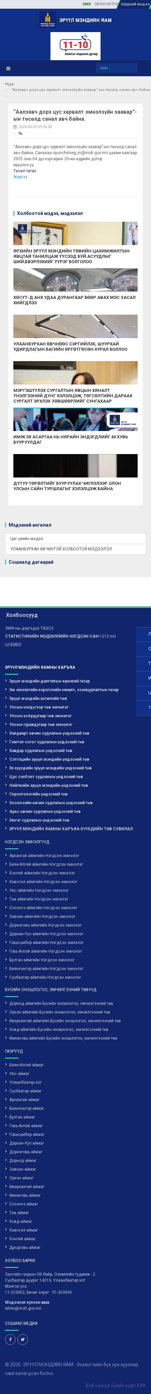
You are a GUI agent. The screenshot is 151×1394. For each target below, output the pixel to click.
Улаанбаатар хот (25, 1053)
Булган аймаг (22, 1088)
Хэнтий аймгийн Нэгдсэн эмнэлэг (42, 844)
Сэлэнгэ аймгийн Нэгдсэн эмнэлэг (43, 878)
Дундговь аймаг (24, 1218)
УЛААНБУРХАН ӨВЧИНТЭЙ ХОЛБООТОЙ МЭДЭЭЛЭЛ (61, 549)
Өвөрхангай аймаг (26, 1157)
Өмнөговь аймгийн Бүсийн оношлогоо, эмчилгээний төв (63, 1009)
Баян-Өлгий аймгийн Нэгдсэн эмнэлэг (46, 835)
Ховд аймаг (20, 1192)
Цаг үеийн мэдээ (26, 538)
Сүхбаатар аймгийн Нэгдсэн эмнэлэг (45, 948)
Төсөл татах (24, 171)
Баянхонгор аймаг (26, 1079)
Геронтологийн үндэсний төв (38, 765)
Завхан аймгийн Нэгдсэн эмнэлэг (42, 887)
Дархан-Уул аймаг (26, 1114)
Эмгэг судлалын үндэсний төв (39, 791)
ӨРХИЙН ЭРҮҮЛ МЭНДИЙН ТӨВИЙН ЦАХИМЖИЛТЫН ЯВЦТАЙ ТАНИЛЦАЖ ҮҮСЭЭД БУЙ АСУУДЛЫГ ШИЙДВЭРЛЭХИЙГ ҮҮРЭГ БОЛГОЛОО (71, 256)
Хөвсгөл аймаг (23, 1201)
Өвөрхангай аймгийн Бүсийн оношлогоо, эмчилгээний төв (65, 991)
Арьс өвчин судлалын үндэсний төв (45, 782)
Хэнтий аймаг (22, 1209)
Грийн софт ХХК (129, 1356)
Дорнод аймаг (23, 1131)
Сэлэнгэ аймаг (23, 1175)
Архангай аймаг (24, 1070)
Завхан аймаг (22, 1140)
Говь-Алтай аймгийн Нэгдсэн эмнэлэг (45, 922)
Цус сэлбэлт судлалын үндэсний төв (46, 747)
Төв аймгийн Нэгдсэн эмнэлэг (38, 870)
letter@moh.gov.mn (23, 1279)
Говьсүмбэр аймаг (26, 1105)
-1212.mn (60, 607)
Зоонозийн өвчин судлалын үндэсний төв (51, 773)
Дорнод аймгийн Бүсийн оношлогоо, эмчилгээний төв (61, 974)
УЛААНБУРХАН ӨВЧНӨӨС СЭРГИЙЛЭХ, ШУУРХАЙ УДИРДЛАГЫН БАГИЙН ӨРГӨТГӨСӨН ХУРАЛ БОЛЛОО (70, 346)
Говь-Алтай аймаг (26, 1096)
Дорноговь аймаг (25, 1122)
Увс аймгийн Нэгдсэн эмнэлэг (39, 861)
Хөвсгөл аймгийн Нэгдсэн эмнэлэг (43, 852)
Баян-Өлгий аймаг (26, 1036)
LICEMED (13, 615)
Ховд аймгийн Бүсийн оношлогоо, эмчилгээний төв (59, 1000)
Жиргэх (20, 177)
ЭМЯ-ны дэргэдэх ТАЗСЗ (29, 599)
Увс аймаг (19, 1044)
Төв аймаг (19, 1183)
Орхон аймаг (21, 1149)
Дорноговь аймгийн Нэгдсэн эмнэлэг (45, 896)
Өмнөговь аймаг (25, 1166)
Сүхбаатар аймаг (25, 1062)
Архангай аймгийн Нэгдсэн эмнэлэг (44, 826)
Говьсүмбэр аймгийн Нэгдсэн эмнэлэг (46, 913)
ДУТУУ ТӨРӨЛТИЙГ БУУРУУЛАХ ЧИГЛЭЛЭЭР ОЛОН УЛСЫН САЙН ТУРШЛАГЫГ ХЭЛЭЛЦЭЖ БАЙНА (67, 486)
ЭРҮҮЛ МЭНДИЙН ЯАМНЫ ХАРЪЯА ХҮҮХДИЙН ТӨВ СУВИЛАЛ (71, 799)
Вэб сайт (95, 1356)
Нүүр (9, 84)
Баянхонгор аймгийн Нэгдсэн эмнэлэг (46, 939)
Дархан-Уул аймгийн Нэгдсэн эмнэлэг (46, 904)
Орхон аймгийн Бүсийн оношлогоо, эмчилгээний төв (59, 983)
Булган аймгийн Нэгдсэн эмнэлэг (41, 931)
